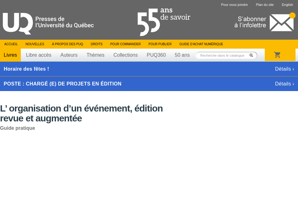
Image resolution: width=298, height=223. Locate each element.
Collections (125, 55)
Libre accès (39, 55)
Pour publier (160, 44)
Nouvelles (34, 44)
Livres (10, 55)
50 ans (182, 55)
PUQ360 (156, 55)
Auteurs (69, 55)
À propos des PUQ (67, 44)
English (287, 5)
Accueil (11, 44)
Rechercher (253, 55)
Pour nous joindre (234, 5)
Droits (96, 44)
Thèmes (96, 55)
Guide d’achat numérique (201, 44)
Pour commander (125, 44)
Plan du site (264, 5)
